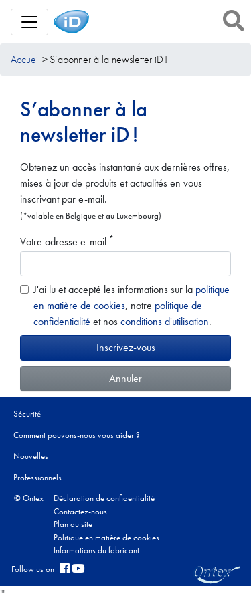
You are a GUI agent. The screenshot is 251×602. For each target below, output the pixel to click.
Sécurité (27, 413)
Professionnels (37, 477)
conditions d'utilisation (164, 321)
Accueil (25, 59)
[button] (233, 20)
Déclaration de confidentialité (104, 498)
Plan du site (73, 524)
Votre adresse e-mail (67, 241)
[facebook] (65, 569)
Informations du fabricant (96, 550)
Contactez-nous (80, 511)
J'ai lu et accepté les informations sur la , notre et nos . (131, 305)
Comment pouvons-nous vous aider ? (76, 435)
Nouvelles (30, 456)
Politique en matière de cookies (106, 537)
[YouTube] (78, 569)
